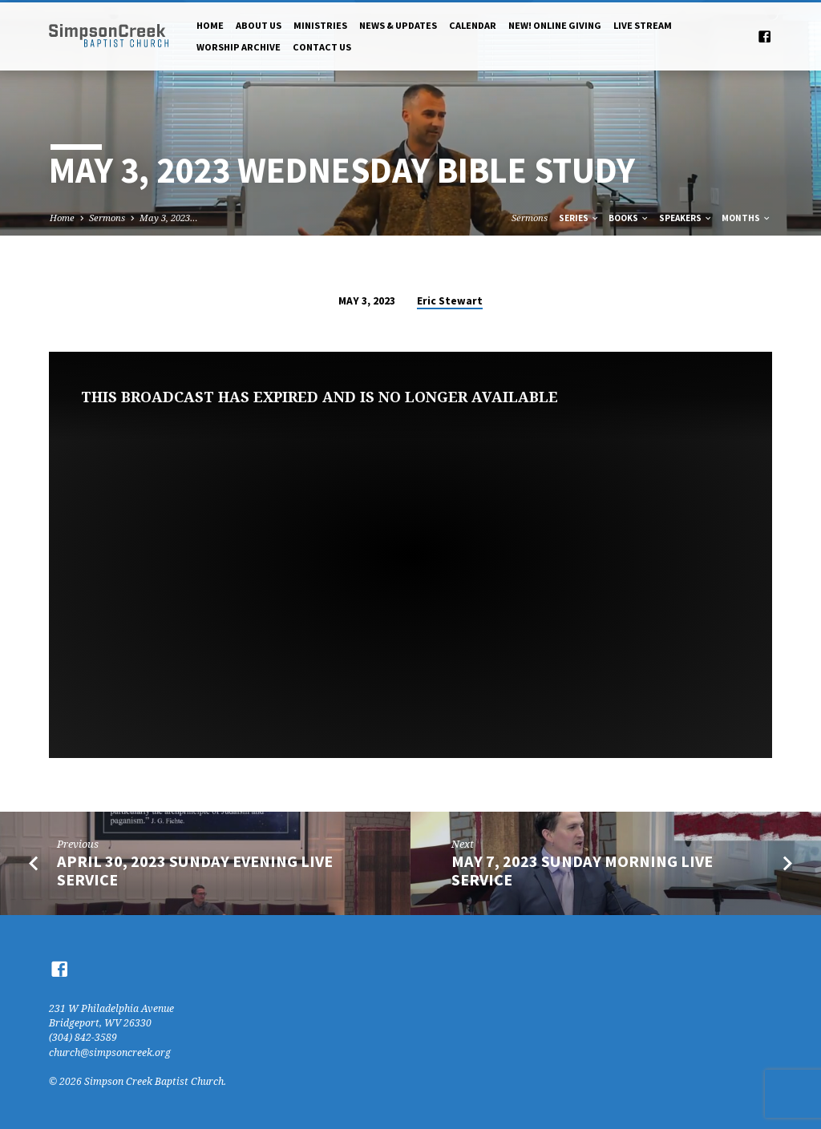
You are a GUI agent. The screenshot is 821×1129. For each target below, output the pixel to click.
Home (210, 25)
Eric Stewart (450, 301)
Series (579, 218)
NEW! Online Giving (554, 25)
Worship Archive (238, 47)
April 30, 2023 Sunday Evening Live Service (195, 870)
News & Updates (398, 25)
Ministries (320, 25)
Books (629, 218)
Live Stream (642, 25)
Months (746, 218)
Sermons (107, 218)
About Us (258, 25)
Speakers (686, 218)
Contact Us (322, 47)
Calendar (472, 25)
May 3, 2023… (169, 218)
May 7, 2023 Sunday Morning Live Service (582, 870)
